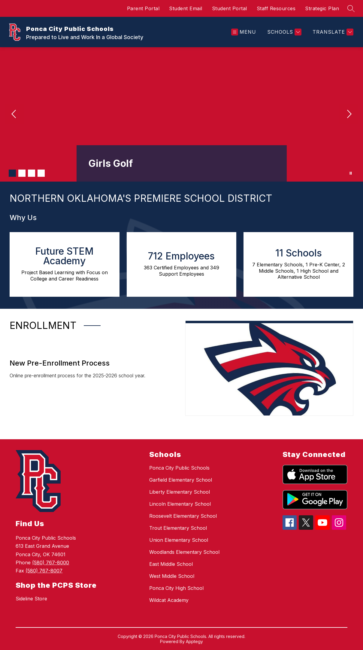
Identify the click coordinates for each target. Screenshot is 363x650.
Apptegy (194, 641)
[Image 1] (12, 173)
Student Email (185, 8)
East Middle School (171, 564)
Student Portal (229, 8)
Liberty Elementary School (179, 492)
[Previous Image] (14, 114)
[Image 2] (22, 173)
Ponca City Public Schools (179, 468)
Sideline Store (31, 599)
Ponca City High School (176, 588)
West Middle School (171, 576)
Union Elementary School (178, 540)
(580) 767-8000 (50, 563)
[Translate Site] (332, 32)
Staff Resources (276, 8)
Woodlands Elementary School (184, 552)
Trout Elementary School (178, 528)
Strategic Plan (322, 8)
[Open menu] (243, 32)
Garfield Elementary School (180, 480)
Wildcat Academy (169, 600)
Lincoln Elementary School (180, 504)
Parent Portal (143, 8)
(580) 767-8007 (44, 571)
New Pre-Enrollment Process (60, 363)
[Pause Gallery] (350, 173)
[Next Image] (348, 114)
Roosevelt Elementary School (183, 516)
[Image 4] (41, 173)
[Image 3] (31, 173)
